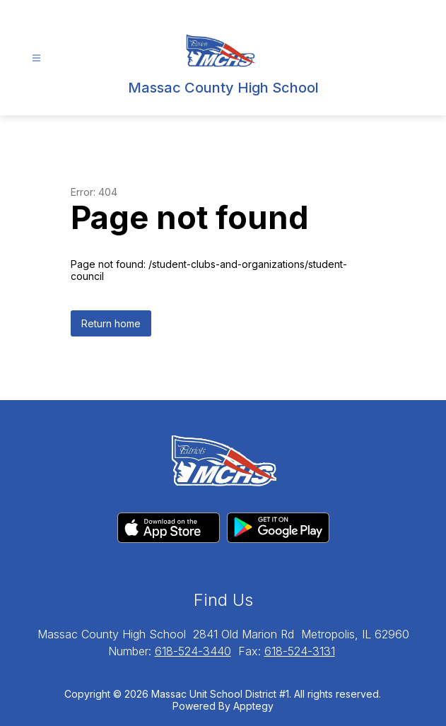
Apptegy (253, 706)
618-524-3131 (299, 651)
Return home (111, 323)
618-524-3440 (193, 651)
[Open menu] (36, 58)
